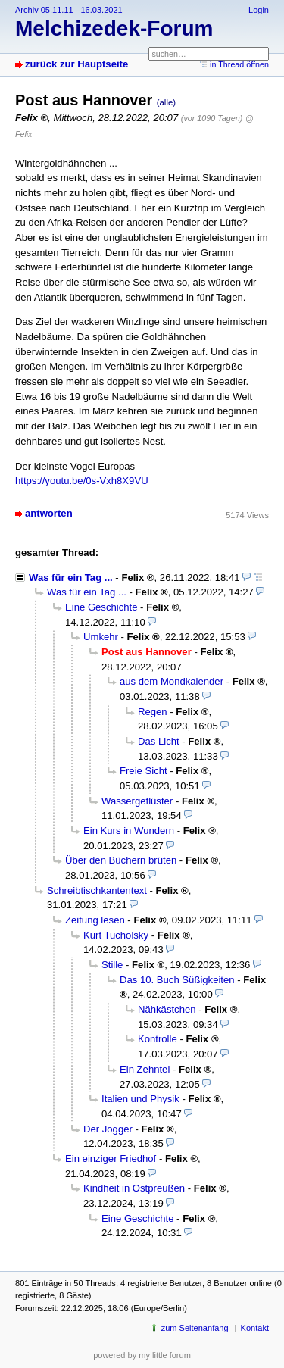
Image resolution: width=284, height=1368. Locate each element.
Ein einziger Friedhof (110, 1158)
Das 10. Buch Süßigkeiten (177, 979)
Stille (112, 964)
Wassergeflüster (137, 801)
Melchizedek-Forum (114, 28)
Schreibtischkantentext (97, 890)
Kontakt (255, 1327)
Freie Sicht (143, 770)
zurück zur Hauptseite (76, 64)
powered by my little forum (142, 1355)
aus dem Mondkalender (171, 681)
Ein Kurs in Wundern (128, 830)
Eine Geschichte (101, 607)
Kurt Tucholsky (115, 935)
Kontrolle (157, 1039)
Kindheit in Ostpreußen (134, 1188)
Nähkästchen (167, 1009)
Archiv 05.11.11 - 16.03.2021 (69, 9)
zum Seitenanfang (195, 1327)
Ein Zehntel (145, 1069)
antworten (49, 513)
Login (258, 9)
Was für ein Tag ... (71, 577)
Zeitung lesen (95, 920)
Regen (152, 711)
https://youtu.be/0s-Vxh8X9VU (81, 480)
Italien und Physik (140, 1098)
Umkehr (100, 636)
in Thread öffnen (239, 64)
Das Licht (158, 741)
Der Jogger (108, 1129)
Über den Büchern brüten (120, 860)
